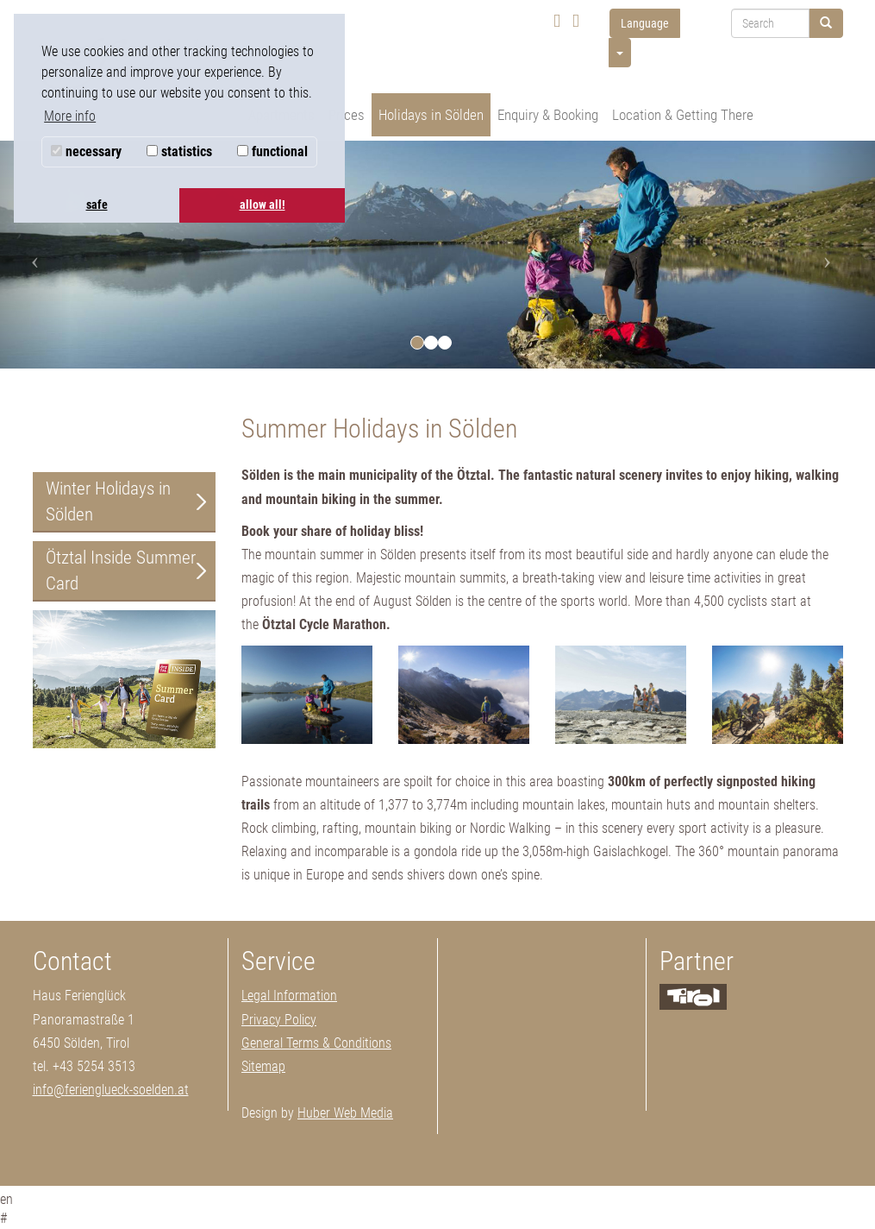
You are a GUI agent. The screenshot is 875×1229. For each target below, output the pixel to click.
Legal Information (289, 995)
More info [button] (70, 116)
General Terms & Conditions (316, 1043)
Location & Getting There (682, 114)
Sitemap (263, 1066)
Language (645, 23)
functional (272, 151)
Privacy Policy (278, 1020)
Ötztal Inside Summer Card (121, 570)
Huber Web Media (345, 1113)
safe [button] (97, 205)
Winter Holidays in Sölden (108, 501)
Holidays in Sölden (431, 114)
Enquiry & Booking (547, 114)
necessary (86, 151)
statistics (179, 151)
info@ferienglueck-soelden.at (111, 1089)
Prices (346, 114)
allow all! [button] (262, 205)
